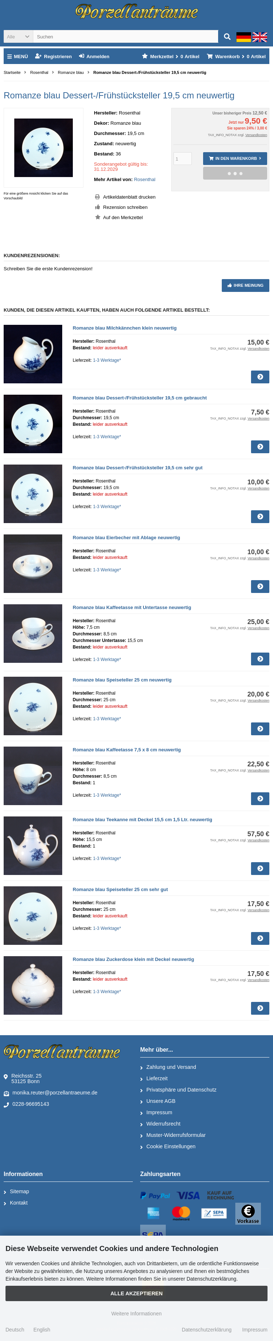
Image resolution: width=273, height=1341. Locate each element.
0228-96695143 (26, 1104)
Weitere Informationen (136, 1313)
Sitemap (16, 1191)
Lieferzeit (154, 1078)
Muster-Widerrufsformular (173, 1135)
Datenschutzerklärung (207, 1330)
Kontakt (15, 1203)
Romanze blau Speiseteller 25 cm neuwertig (122, 680)
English (41, 1330)
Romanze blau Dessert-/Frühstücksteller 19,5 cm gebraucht (140, 398)
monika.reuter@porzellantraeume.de (50, 1093)
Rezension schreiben (125, 207)
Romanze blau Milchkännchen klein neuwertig (125, 328)
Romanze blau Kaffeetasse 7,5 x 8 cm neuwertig (127, 749)
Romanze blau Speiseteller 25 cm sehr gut (120, 889)
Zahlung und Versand (168, 1067)
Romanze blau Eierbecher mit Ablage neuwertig (126, 537)
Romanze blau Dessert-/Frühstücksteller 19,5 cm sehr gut (138, 467)
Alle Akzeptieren (137, 1293)
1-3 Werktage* (107, 360)
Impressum (156, 1112)
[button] (18, 36)
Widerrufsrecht (160, 1124)
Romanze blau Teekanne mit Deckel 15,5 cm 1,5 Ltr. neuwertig (142, 819)
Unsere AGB (157, 1101)
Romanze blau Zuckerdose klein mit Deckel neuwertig (133, 959)
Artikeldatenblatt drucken (129, 197)
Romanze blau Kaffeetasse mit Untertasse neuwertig (132, 607)
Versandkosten (256, 135)
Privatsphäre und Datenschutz (178, 1090)
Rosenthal (145, 179)
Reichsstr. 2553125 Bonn (23, 1078)
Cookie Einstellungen (167, 1146)
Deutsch (14, 1330)
